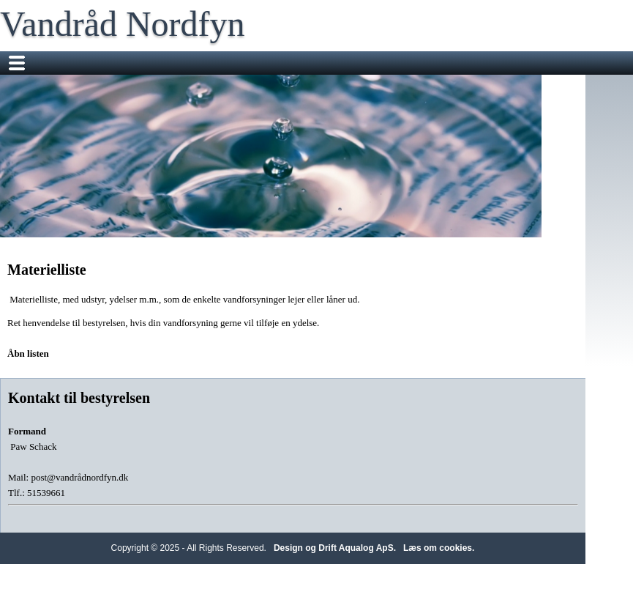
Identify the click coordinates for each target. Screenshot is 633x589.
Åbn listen (28, 353)
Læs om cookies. (438, 548)
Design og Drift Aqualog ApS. (335, 548)
